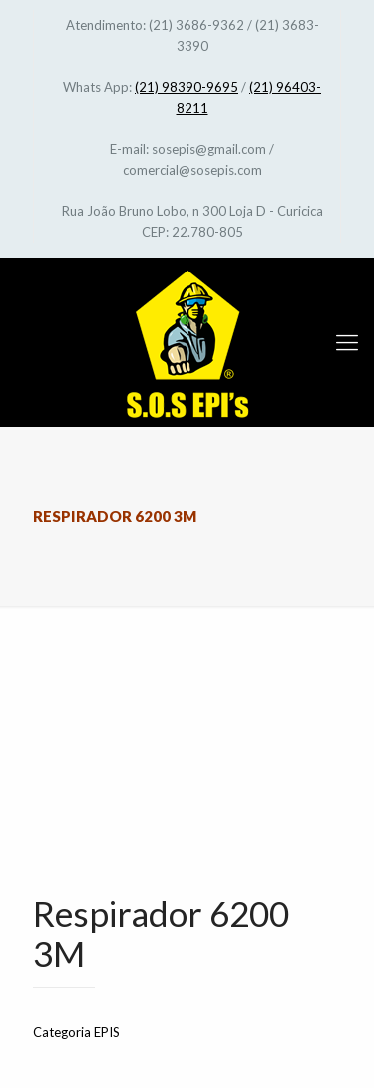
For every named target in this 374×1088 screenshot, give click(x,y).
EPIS (107, 1032)
